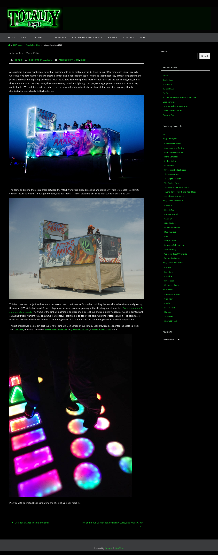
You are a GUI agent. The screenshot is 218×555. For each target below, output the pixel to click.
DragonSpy (167, 84)
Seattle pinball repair (107, 333)
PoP (166, 233)
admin (18, 59)
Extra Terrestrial (169, 101)
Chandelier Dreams (172, 142)
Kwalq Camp (168, 80)
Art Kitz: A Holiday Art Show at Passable (179, 97)
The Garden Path (171, 181)
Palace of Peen (169, 114)
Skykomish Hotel (171, 172)
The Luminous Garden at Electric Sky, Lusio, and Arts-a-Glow (112, 528)
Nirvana (108, 551)
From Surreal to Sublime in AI (175, 105)
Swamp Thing (170, 246)
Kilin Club (168, 268)
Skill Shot (19, 333)
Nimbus (167, 307)
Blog (82, 59)
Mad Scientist (170, 229)
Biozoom (168, 203)
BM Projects (17, 45)
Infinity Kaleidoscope (173, 151)
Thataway (168, 312)
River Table (169, 164)
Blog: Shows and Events (173, 198)
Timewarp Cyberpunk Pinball (177, 185)
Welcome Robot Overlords (175, 250)
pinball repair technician (58, 333)
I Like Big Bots (170, 220)
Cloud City (168, 295)
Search (164, 51)
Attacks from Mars (33, 45)
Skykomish (169, 277)
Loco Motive (169, 303)
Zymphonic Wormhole (174, 194)
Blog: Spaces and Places (173, 259)
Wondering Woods (172, 255)
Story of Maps (170, 237)
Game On (168, 216)
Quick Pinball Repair (84, 333)
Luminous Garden (172, 225)
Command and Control (173, 110)
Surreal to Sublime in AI (174, 242)
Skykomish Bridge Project (175, 168)
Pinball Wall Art (170, 159)
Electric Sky (169, 207)
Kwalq (165, 75)
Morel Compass (171, 155)
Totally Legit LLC (170, 316)
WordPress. (119, 551)
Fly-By (165, 93)
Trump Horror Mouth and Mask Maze (180, 189)
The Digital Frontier (172, 177)
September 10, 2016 (40, 59)
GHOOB (167, 264)
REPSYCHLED (168, 88)
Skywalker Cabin (171, 281)
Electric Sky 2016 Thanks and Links (30, 526)
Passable (168, 272)
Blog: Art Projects (170, 137)
